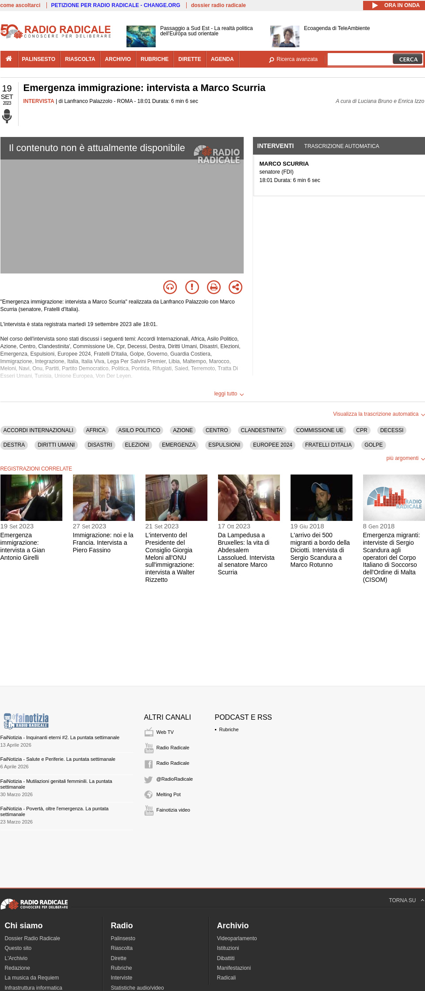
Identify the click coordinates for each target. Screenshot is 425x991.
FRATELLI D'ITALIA (328, 445)
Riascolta (122, 948)
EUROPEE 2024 (272, 445)
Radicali (226, 978)
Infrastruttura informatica (33, 988)
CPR (361, 430)
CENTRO (217, 430)
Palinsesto (123, 938)
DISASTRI (100, 445)
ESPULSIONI (224, 445)
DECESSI (392, 430)
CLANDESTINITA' (262, 430)
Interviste (122, 978)
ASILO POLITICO (140, 430)
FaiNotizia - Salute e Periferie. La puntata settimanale (57, 759)
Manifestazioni (234, 968)
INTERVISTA (38, 101)
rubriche (154, 59)
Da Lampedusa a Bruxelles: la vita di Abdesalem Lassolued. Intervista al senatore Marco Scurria (246, 554)
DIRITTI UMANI (56, 445)
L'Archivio (16, 958)
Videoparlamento (237, 938)
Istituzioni (228, 948)
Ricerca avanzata (297, 59)
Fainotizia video (173, 810)
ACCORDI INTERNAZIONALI (38, 430)
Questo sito (18, 948)
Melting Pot (169, 794)
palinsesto (39, 59)
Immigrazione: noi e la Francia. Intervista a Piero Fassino (103, 543)
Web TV (165, 732)
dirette (189, 59)
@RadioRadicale (175, 779)
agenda (222, 59)
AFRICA (96, 430)
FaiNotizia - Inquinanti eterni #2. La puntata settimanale (60, 737)
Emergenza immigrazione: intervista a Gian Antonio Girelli (22, 546)
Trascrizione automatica (341, 146)
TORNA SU (402, 900)
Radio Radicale (173, 747)
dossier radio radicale (218, 5)
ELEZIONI (137, 445)
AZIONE (183, 430)
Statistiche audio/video (137, 988)
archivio (118, 59)
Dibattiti (226, 958)
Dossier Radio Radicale (32, 938)
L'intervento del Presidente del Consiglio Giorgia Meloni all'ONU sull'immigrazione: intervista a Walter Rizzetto (170, 557)
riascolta (80, 59)
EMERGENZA (178, 445)
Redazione (17, 968)
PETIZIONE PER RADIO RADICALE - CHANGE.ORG (115, 5)
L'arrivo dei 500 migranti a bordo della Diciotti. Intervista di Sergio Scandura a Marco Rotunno (320, 550)
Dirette (118, 958)
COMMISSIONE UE (320, 430)
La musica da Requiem (32, 978)
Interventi (275, 145)
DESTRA (14, 445)
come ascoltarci (20, 5)
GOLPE (373, 445)
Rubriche (229, 729)
